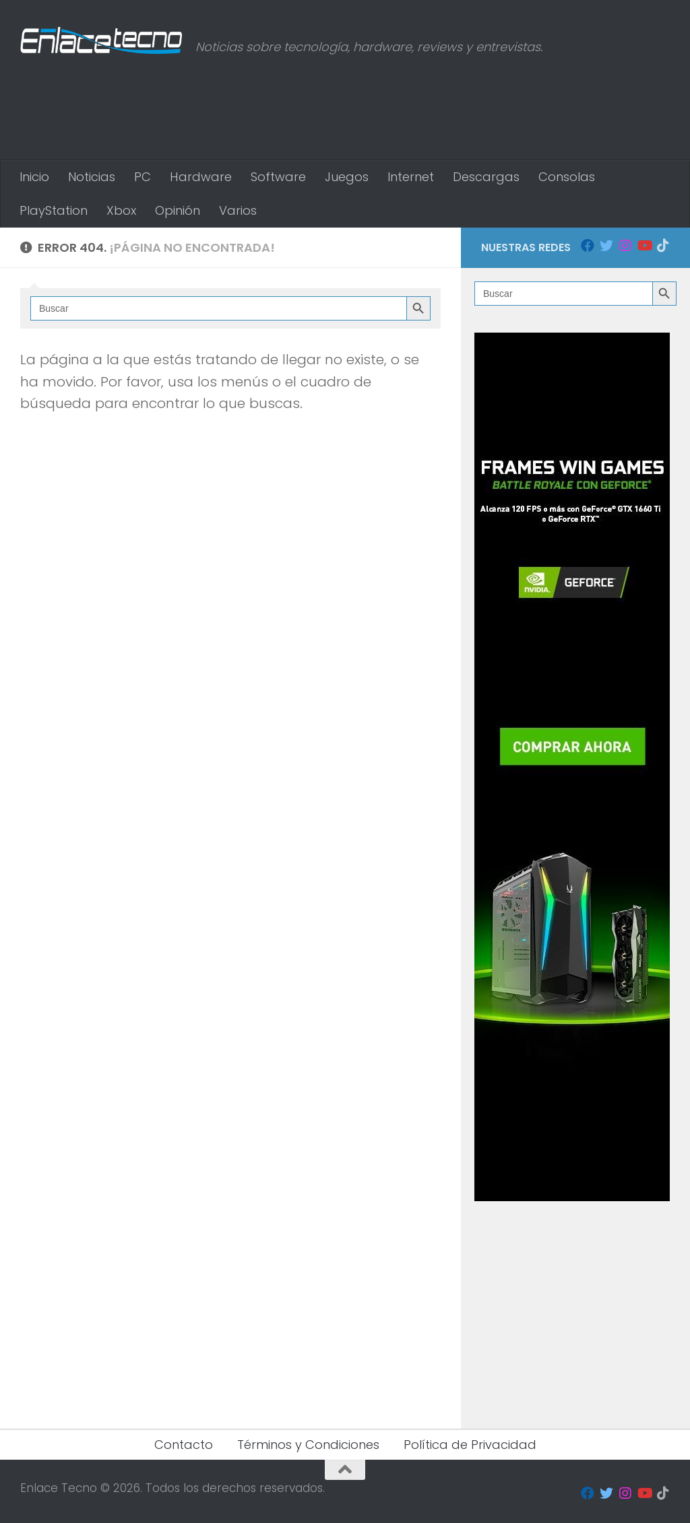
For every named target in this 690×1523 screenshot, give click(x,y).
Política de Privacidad (470, 1444)
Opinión (177, 210)
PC (142, 176)
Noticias (91, 176)
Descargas (486, 176)
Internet (410, 176)
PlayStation (54, 210)
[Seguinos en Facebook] (587, 245)
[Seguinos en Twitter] (606, 245)
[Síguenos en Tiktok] (663, 245)
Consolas (566, 176)
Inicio (34, 176)
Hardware (201, 176)
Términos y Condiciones (308, 1444)
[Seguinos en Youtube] (644, 245)
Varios (238, 210)
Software (278, 176)
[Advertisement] (424, 104)
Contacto (183, 1444)
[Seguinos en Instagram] (625, 245)
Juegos (347, 176)
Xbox (121, 210)
